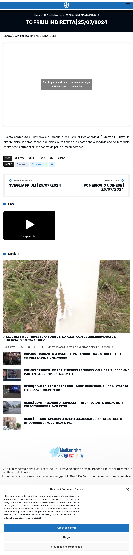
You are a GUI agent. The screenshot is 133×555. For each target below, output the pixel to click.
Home (37, 15)
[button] (127, 489)
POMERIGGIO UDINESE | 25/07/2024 (96, 186)
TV (52, 158)
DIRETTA (20, 158)
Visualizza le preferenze (66, 546)
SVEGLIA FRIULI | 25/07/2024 (35, 184)
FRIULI (33, 158)
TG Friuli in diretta (53, 15)
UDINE (62, 158)
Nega (66, 537)
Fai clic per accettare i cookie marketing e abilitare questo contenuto (66, 84)
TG (43, 158)
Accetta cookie (66, 527)
